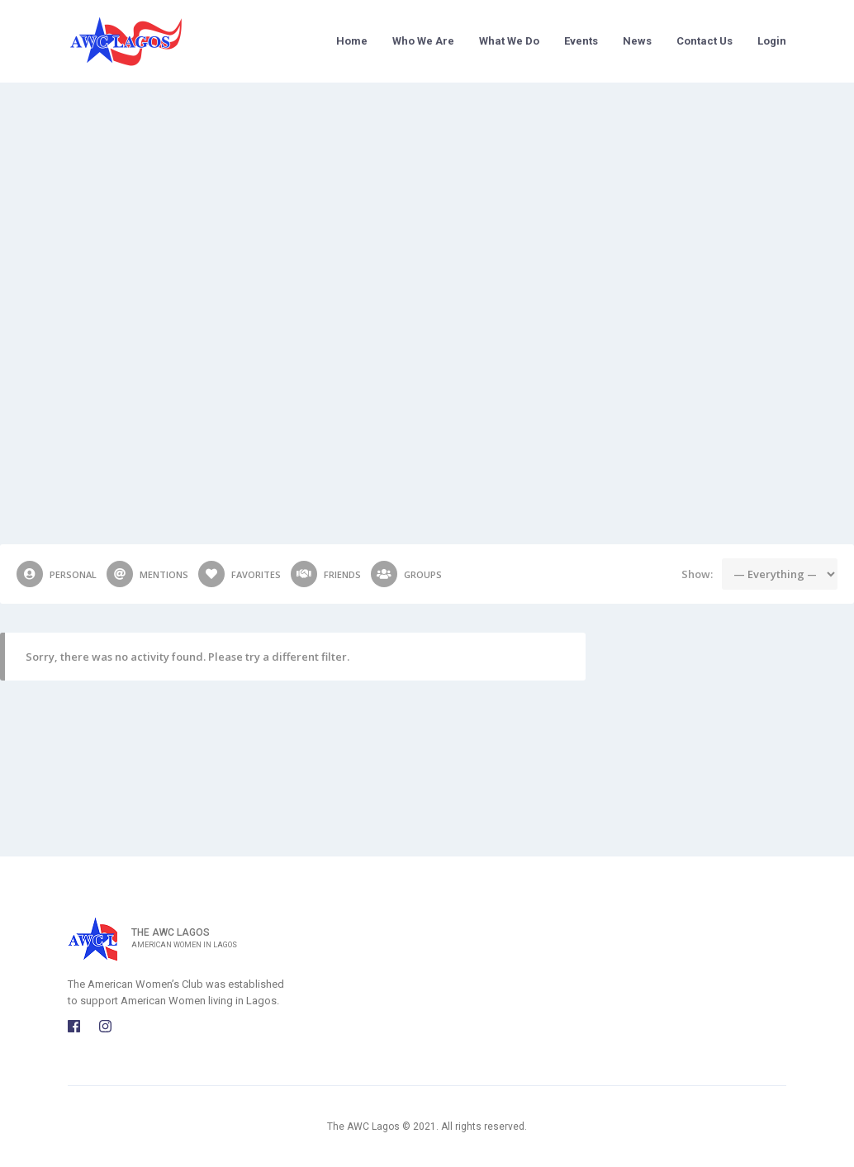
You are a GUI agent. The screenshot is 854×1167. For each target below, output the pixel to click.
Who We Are (423, 41)
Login (771, 41)
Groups (406, 574)
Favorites (239, 574)
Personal (57, 574)
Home (352, 41)
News (637, 41)
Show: (697, 574)
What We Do (509, 41)
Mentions (147, 574)
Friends (326, 574)
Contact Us (704, 41)
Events (581, 41)
